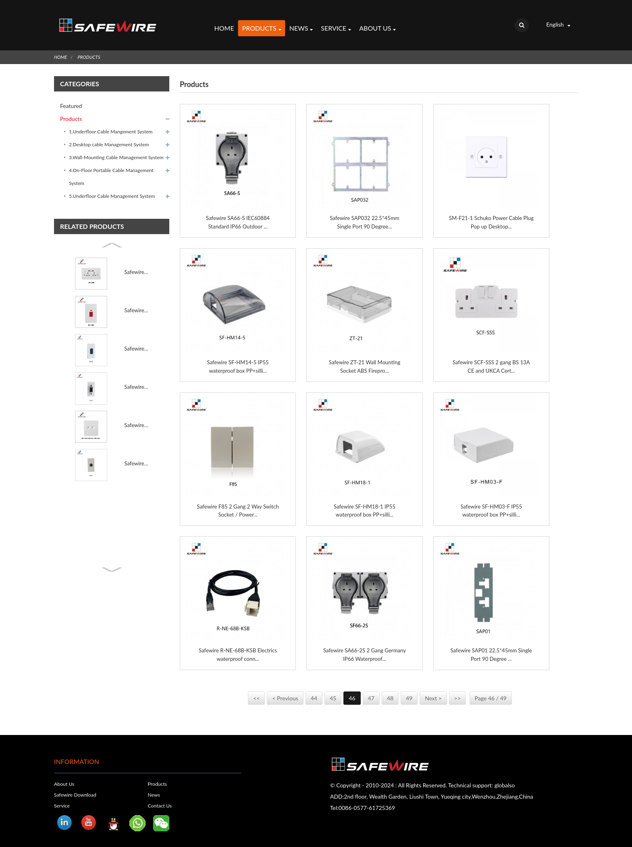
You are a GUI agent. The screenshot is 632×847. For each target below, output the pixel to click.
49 (409, 690)
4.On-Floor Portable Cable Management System (111, 165)
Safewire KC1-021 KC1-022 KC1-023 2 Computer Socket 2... (137, 414)
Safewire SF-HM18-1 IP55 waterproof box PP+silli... (364, 501)
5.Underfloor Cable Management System (112, 185)
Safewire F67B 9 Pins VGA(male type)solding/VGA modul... (137, 337)
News (301, 23)
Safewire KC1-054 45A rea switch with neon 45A (137, 299)
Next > (433, 690)
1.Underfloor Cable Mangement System (110, 120)
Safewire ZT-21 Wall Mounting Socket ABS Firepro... (365, 356)
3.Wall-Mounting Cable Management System (116, 146)
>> (457, 690)
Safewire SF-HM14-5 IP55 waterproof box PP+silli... (237, 356)
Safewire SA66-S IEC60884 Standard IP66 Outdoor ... (238, 211)
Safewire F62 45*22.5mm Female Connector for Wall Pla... (137, 452)
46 (352, 690)
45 (333, 690)
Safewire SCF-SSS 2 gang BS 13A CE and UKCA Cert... (491, 356)
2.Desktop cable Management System (109, 133)
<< (256, 690)
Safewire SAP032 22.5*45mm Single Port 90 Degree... (364, 211)
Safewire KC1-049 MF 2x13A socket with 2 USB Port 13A (137, 260)
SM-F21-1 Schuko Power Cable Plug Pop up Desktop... (491, 211)
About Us (377, 23)
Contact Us (160, 798)
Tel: (334, 800)
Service (336, 23)
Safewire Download (76, 787)
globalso (505, 777)
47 (371, 690)
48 (390, 690)
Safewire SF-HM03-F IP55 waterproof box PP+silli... (491, 501)
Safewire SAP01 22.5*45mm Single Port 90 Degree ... (491, 646)
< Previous (285, 690)
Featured (71, 94)
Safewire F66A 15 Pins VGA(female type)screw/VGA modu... (137, 375)
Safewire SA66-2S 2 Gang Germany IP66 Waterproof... (364, 646)
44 (314, 690)
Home (224, 22)
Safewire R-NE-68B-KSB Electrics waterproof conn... (237, 646)
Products (261, 23)
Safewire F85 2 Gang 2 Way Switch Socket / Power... (238, 501)
